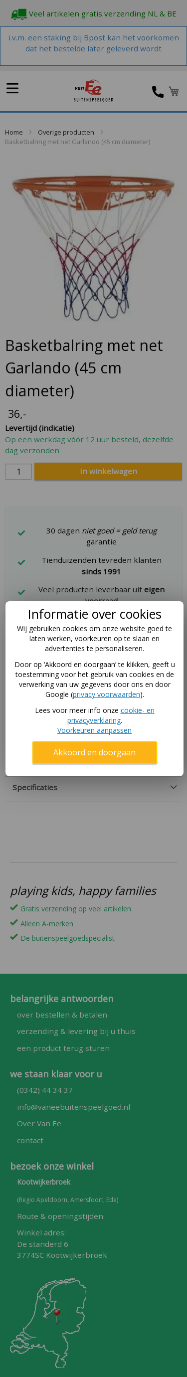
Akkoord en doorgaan (94, 752)
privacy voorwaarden (106, 694)
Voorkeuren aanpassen (94, 730)
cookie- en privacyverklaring (111, 715)
